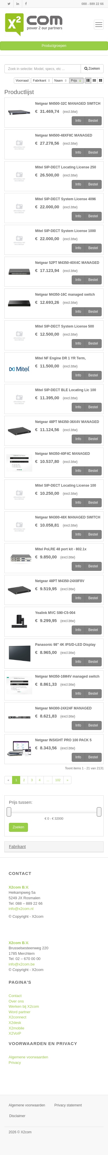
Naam (61, 81)
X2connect (17, 1017)
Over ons (16, 1001)
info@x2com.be (22, 964)
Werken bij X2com (24, 1006)
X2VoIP (15, 1033)
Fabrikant (42, 81)
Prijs (76, 81)
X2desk (15, 1022)
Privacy (15, 1062)
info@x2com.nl (21, 908)
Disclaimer (17, 1116)
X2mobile (16, 1028)
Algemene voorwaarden (28, 1057)
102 (57, 780)
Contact (15, 996)
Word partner (20, 1012)
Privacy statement (68, 1105)
